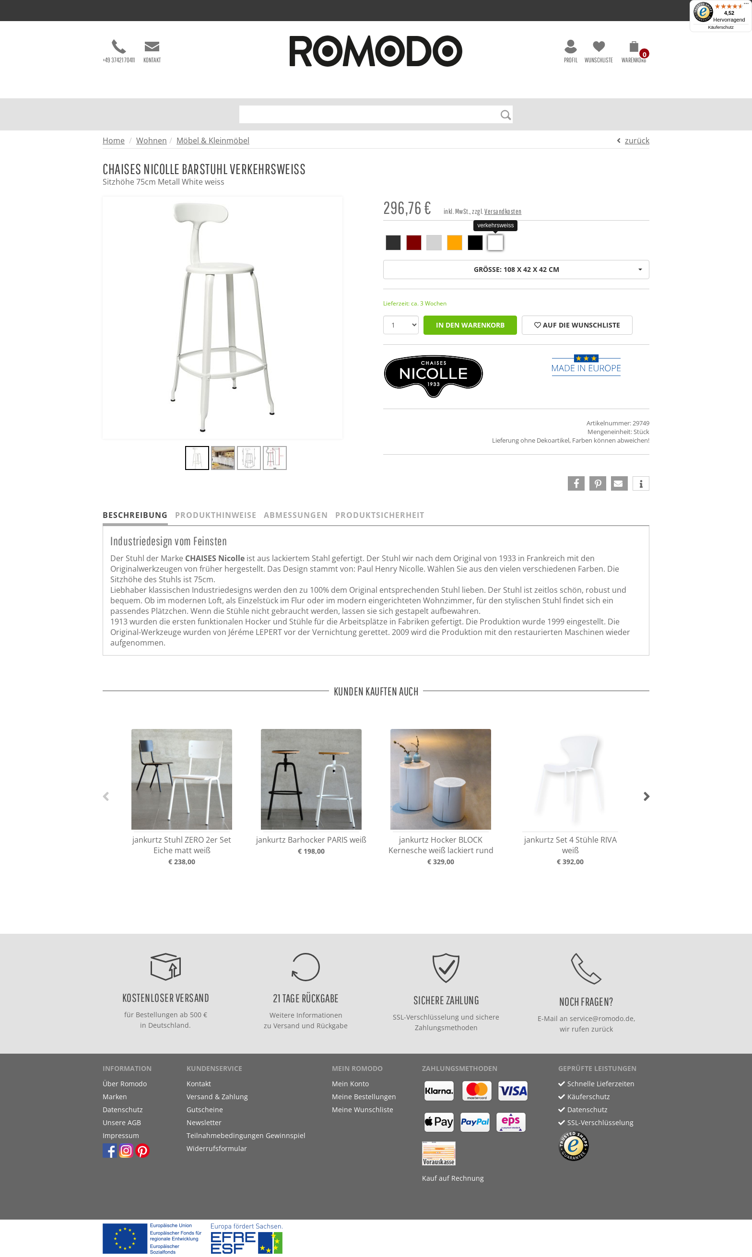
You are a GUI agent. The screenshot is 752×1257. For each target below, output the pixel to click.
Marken (115, 1096)
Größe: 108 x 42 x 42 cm (558, 269)
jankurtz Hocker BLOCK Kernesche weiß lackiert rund (441, 845)
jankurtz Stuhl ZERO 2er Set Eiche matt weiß (181, 845)
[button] (634, 53)
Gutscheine (205, 1109)
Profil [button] (571, 51)
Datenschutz (123, 1109)
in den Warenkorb (470, 324)
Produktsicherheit (379, 515)
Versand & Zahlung (217, 1096)
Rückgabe (332, 1025)
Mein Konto (350, 1083)
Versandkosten (503, 211)
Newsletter (204, 1122)
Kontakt (152, 51)
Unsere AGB (122, 1122)
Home (114, 140)
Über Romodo (125, 1083)
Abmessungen (296, 515)
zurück (637, 140)
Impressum (121, 1135)
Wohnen (151, 140)
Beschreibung (135, 515)
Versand (286, 1025)
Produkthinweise (216, 515)
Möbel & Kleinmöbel (212, 140)
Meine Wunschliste (362, 1109)
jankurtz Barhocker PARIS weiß (311, 839)
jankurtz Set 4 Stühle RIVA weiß (570, 845)
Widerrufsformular (217, 1148)
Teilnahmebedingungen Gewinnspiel (246, 1135)
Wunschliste (599, 51)
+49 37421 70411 (119, 51)
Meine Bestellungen (364, 1096)
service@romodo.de (602, 1018)
